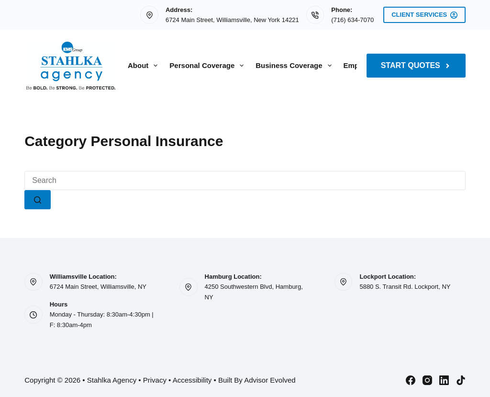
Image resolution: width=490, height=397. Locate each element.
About (144, 65)
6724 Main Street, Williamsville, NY (98, 286)
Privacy (155, 380)
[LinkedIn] (444, 380)
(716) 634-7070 (352, 19)
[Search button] (37, 199)
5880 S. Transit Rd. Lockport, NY (404, 286)
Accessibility (192, 380)
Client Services (424, 15)
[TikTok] (461, 380)
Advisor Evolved (270, 380)
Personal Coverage (208, 65)
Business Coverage (295, 65)
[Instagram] (427, 380)
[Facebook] (410, 380)
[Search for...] (245, 180)
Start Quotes (416, 65)
